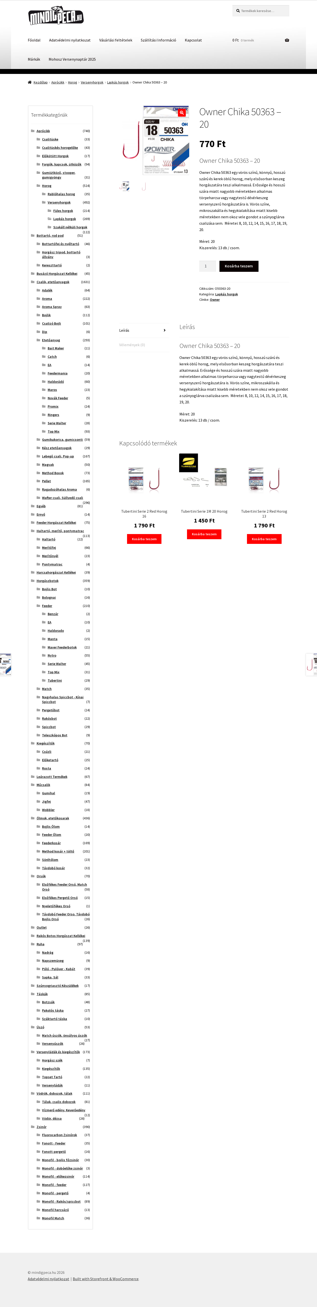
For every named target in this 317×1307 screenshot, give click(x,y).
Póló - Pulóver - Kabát (58, 969)
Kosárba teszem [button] (144, 539)
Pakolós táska (53, 1010)
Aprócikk (57, 82)
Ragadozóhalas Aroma (59, 489)
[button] (182, 113)
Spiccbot (49, 727)
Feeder (47, 606)
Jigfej (46, 801)
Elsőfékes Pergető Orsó (60, 897)
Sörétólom (50, 859)
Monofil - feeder (54, 1185)
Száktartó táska (54, 1019)
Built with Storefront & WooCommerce (106, 1278)
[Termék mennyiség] (207, 266)
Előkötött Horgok (55, 156)
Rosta (46, 768)
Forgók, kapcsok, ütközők (61, 164)
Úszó (40, 1027)
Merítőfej (49, 547)
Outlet (42, 927)
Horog (72, 82)
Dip (44, 332)
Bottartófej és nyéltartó (60, 244)
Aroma (47, 298)
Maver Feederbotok (62, 647)
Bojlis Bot (49, 589)
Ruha (40, 944)
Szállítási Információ (158, 40)
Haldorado (56, 630)
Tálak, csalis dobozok (58, 1102)
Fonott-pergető (54, 1151)
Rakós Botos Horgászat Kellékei (61, 936)
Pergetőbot (50, 710)
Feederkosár (51, 843)
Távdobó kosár (53, 868)
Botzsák (48, 1002)
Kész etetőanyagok (57, 448)
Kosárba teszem (239, 265)
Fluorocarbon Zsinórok (59, 1135)
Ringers (53, 415)
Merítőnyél (50, 556)
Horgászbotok (47, 580)
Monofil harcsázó (55, 1210)
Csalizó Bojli (51, 323)
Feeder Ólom (51, 834)
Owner (215, 299)
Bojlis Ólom (51, 826)
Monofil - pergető (55, 1193)
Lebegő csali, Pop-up (58, 456)
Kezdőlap (41, 82)
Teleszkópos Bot (54, 735)
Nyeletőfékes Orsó (56, 906)
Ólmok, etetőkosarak (53, 818)
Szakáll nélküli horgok (70, 227)
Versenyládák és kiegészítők (58, 1052)
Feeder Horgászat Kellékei (56, 522)
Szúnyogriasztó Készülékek (58, 985)
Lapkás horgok (118, 82)
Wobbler (48, 810)
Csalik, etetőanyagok (53, 282)
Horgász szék (52, 1060)
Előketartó (50, 760)
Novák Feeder (58, 398)
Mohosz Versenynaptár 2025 (72, 59)
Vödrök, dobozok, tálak (54, 1093)
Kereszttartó (52, 265)
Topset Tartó (52, 1077)
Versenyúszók (52, 1043)
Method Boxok (53, 473)
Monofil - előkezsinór (58, 1176)
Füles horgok (63, 210)
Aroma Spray (52, 306)
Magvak (48, 464)
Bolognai (49, 597)
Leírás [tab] (124, 330)
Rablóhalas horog (61, 194)
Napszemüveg (53, 960)
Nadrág (47, 952)
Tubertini (55, 680)
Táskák (42, 994)
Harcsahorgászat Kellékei (56, 572)
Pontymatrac (52, 564)
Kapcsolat (193, 40)
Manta (53, 639)
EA (49, 365)
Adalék (47, 290)
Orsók (41, 876)
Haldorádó (56, 381)
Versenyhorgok (92, 82)
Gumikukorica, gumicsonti (62, 439)
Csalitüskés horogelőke (60, 147)
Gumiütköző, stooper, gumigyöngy (58, 175)
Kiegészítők (46, 743)
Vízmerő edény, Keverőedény (63, 1110)
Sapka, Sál (50, 977)
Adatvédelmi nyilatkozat (70, 40)
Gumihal (48, 793)
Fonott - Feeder (53, 1143)
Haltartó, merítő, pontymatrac (60, 531)
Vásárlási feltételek (115, 40)
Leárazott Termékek (52, 776)
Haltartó (48, 539)
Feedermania (58, 373)
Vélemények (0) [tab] (132, 344)
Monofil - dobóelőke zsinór (62, 1168)
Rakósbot (49, 718)
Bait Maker (56, 348)
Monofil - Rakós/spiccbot (61, 1201)
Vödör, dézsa (52, 1118)
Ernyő (41, 514)
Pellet (46, 481)
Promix (53, 406)
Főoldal (34, 40)
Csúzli (46, 751)
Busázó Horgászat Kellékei (57, 273)
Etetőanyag (51, 340)
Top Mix (53, 431)
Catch (52, 356)
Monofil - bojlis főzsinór (60, 1160)
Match (47, 689)
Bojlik (46, 315)
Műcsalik (43, 785)
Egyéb (41, 506)
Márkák (34, 59)
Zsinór (41, 1127)
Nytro (52, 655)
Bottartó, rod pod (50, 235)
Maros (52, 389)
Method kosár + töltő (58, 851)
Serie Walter (57, 423)
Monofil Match (53, 1218)
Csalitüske (50, 139)
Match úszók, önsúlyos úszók (64, 1035)
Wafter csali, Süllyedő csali (62, 497)
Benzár (53, 614)
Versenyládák (52, 1085)
